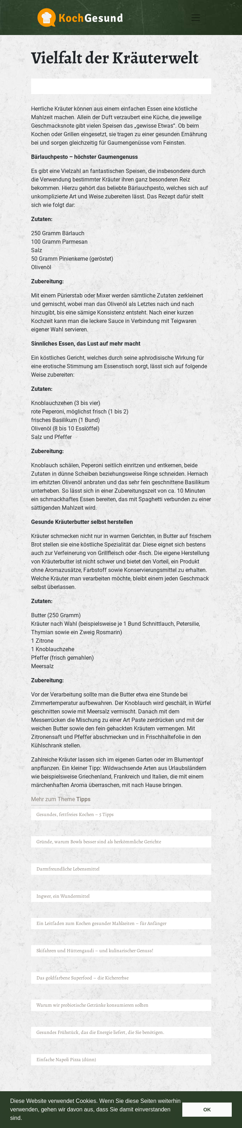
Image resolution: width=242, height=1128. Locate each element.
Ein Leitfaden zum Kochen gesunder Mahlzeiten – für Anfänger (101, 923)
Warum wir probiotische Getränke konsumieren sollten (92, 1005)
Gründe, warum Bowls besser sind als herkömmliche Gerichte (98, 841)
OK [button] (207, 1109)
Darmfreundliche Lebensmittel (68, 869)
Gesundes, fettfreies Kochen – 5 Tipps (75, 814)
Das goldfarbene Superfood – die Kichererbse (82, 977)
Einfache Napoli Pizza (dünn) (66, 1059)
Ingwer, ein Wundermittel (62, 896)
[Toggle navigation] (196, 18)
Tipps (83, 799)
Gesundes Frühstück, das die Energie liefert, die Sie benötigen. (100, 1032)
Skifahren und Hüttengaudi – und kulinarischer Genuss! (94, 950)
